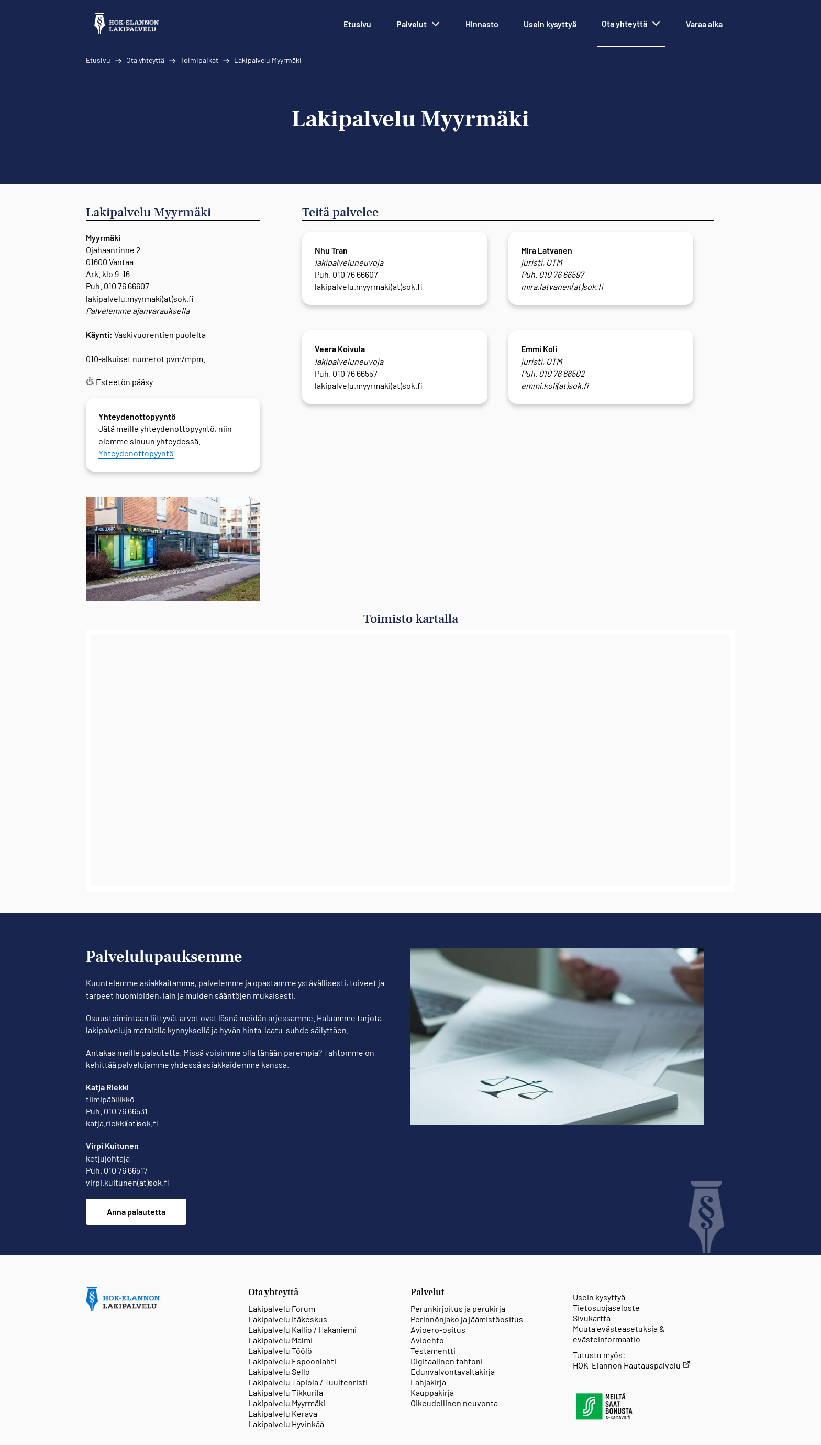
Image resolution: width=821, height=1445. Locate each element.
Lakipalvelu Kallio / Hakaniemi (302, 1329)
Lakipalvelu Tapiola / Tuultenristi (308, 1382)
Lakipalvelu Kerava (282, 1413)
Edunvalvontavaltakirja (452, 1371)
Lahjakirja (428, 1382)
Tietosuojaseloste (606, 1307)
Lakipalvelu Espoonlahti (292, 1361)
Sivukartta (592, 1318)
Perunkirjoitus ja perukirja (457, 1308)
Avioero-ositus (437, 1329)
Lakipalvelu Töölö (280, 1350)
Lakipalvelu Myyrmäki (268, 60)
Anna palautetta (136, 1212)
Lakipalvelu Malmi (280, 1340)
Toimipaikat (199, 60)
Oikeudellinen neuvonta (454, 1403)
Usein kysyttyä (599, 1297)
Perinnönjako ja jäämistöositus (466, 1319)
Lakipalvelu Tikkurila (285, 1392)
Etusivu (98, 60)
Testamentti (433, 1350)
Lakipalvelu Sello (279, 1371)
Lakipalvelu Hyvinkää (286, 1424)
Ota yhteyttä (145, 60)
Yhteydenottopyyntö (136, 453)
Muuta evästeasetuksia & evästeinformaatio (619, 1333)
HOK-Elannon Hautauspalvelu (632, 1365)
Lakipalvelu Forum (281, 1308)
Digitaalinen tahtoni (446, 1361)
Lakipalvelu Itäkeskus (287, 1319)
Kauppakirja (432, 1392)
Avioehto (427, 1340)
